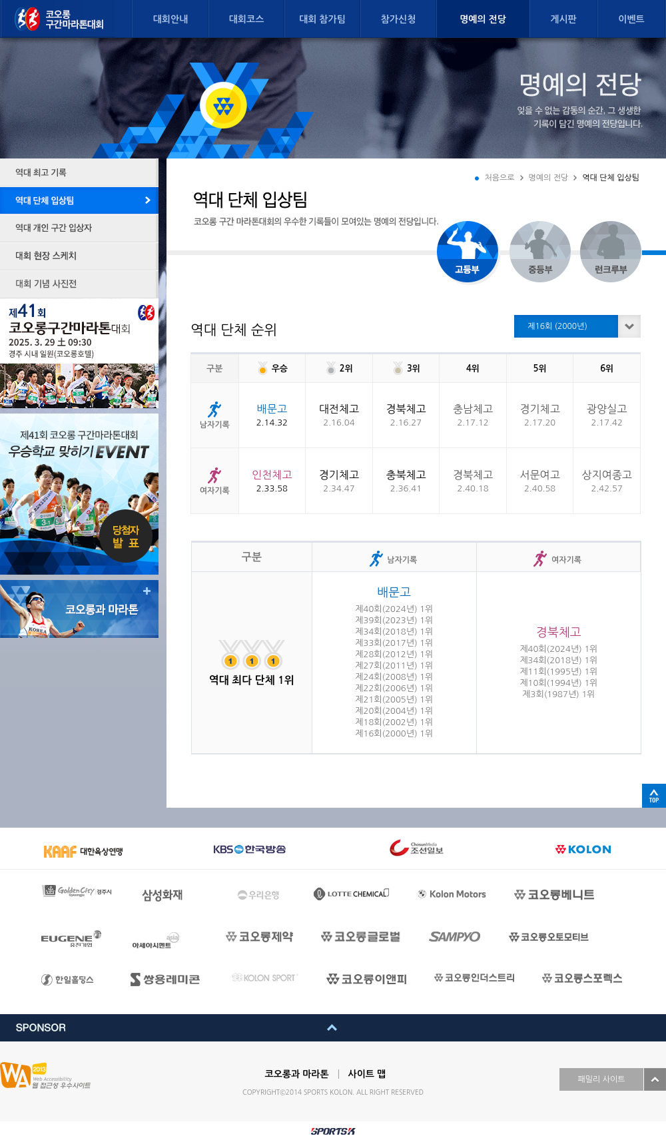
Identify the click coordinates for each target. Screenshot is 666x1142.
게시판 (563, 19)
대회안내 (170, 19)
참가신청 (398, 19)
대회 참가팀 (322, 19)
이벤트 (631, 19)
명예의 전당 (483, 19)
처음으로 (499, 178)
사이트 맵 (367, 1074)
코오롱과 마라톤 (297, 1074)
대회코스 (246, 19)
